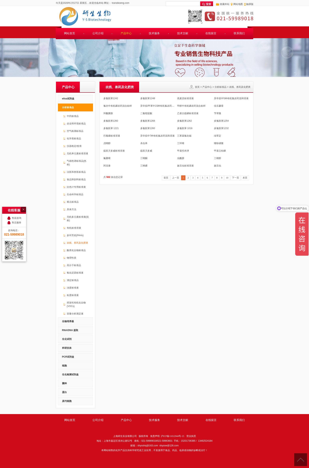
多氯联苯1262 (184, 120)
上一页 (175, 177)
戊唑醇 (107, 143)
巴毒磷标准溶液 (111, 135)
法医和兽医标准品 (76, 172)
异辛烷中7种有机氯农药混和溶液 (157, 135)
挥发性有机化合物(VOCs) (76, 304)
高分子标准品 (74, 265)
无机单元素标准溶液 (77, 153)
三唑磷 (143, 165)
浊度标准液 (73, 287)
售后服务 (16, 192)
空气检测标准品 (75, 131)
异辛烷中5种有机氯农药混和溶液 (231, 98)
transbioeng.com (120, 3)
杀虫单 (143, 143)
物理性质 (71, 257)
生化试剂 (67, 339)
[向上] (300, 459)
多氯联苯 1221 (111, 128)
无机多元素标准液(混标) (78, 219)
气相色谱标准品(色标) (77, 163)
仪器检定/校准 (74, 146)
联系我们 (239, 33)
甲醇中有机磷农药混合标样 (191, 106)
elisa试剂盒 (68, 98)
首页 (197, 87)
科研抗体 (67, 348)
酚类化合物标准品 (76, 250)
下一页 (235, 177)
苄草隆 (217, 113)
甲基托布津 (183, 150)
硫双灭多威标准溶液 (114, 150)
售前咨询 (16, 188)
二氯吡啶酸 (146, 113)
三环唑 (180, 143)
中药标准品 (73, 116)
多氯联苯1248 (147, 98)
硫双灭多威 (146, 150)
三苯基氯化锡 (184, 135)
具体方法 (71, 209)
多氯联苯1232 (221, 128)
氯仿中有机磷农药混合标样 (117, 106)
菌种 (64, 383)
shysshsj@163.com (148, 445)
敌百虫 (217, 165)
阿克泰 (107, 165)
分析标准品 (220, 87)
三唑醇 (217, 158)
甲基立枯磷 (220, 150)
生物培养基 (68, 321)
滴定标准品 (73, 280)
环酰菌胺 (108, 113)
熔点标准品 (73, 202)
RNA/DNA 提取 (70, 330)
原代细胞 (67, 401)
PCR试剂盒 (68, 356)
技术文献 (182, 33)
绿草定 (217, 135)
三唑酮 (143, 158)
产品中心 (126, 33)
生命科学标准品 (75, 194)
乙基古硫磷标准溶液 (187, 113)
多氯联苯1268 (147, 120)
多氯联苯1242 (110, 98)
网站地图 (238, 4)
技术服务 (154, 33)
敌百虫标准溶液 (185, 165)
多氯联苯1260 (110, 120)
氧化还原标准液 (75, 272)
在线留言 (210, 33)
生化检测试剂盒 (70, 374)
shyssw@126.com (169, 445)
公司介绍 (97, 33)
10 (227, 177)
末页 (245, 177)
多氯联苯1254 (221, 120)
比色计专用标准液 (76, 187)
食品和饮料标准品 (76, 179)
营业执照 (191, 436)
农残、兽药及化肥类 (239, 87)
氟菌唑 (107, 158)
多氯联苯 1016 (185, 128)
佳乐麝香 (218, 106)
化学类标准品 (74, 138)
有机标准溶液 (74, 228)
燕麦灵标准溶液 (185, 98)
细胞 (64, 365)
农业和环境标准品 (76, 123)
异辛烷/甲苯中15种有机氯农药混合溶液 (160, 106)
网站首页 (69, 33)
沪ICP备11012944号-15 (172, 436)
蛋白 (64, 392)
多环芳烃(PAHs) (75, 235)
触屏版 (249, 4)
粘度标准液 (73, 295)
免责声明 (155, 436)
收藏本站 (224, 4)
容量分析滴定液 (75, 313)
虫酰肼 (180, 158)
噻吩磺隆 (218, 143)
